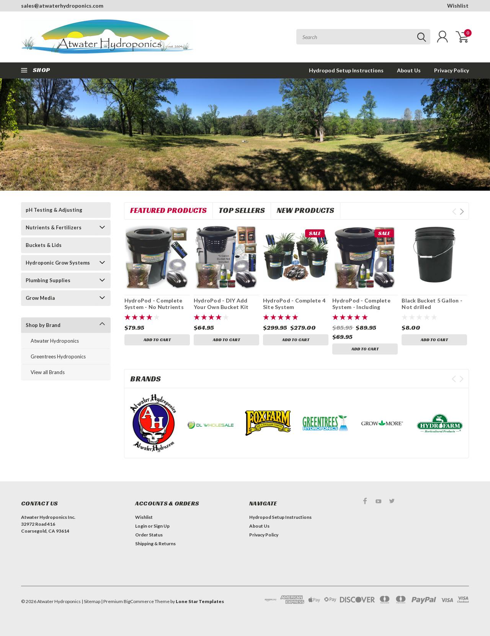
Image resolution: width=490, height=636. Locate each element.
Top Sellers (242, 210)
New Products (305, 210)
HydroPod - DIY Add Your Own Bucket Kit (221, 304)
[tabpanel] (245, 134)
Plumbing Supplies (48, 280)
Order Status (149, 535)
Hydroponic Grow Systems (58, 263)
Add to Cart (157, 340)
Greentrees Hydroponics (58, 356)
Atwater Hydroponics (55, 341)
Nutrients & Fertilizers (54, 227)
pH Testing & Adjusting (54, 210)
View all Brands (48, 372)
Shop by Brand (43, 325)
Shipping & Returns (155, 543)
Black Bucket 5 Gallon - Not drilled (432, 304)
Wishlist (458, 5)
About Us (409, 70)
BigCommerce (139, 601)
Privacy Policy (451, 70)
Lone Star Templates (200, 601)
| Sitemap (91, 601)
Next (461, 211)
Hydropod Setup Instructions (346, 70)
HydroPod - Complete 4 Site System (294, 304)
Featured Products (168, 210)
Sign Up (162, 526)
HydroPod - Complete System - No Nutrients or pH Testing (154, 307)
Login (141, 526)
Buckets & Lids (44, 245)
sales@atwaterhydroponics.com (62, 5)
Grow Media (40, 298)
